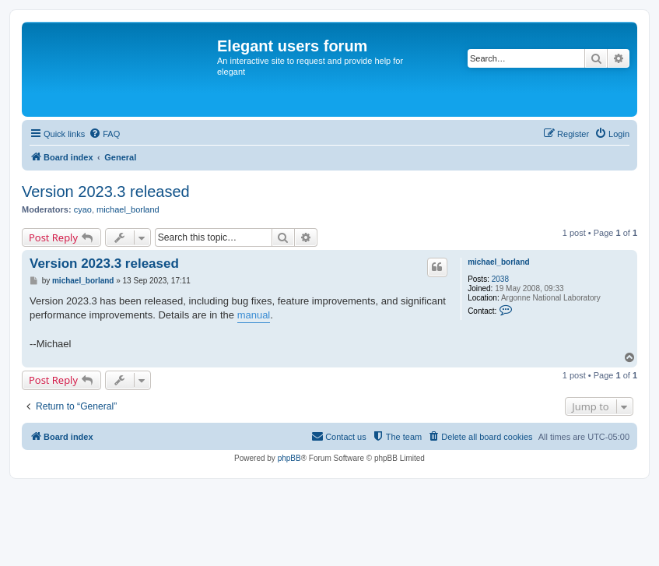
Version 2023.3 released (106, 191)
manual (254, 315)
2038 (500, 279)
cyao (83, 209)
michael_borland (127, 209)
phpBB (289, 458)
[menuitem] (104, 134)
